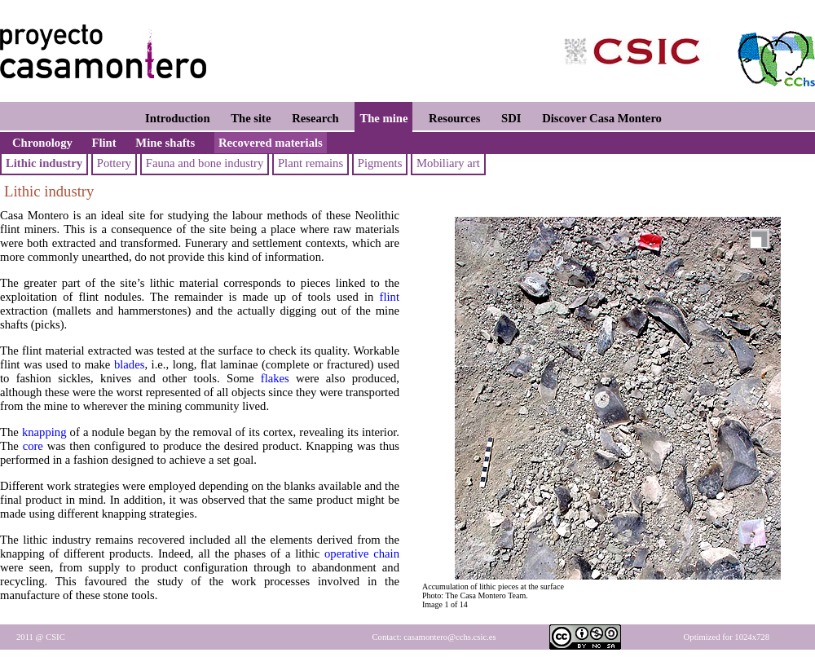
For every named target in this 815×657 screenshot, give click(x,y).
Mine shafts (165, 142)
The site (251, 118)
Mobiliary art (448, 163)
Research (315, 118)
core (33, 445)
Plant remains (310, 163)
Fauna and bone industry (205, 163)
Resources (454, 118)
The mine (383, 118)
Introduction (177, 118)
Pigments (380, 163)
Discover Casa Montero (602, 118)
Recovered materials (270, 142)
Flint (104, 142)
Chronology (42, 142)
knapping (44, 432)
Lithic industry (44, 163)
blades (129, 364)
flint (389, 296)
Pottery (114, 163)
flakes (275, 378)
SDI (511, 118)
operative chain (361, 553)
